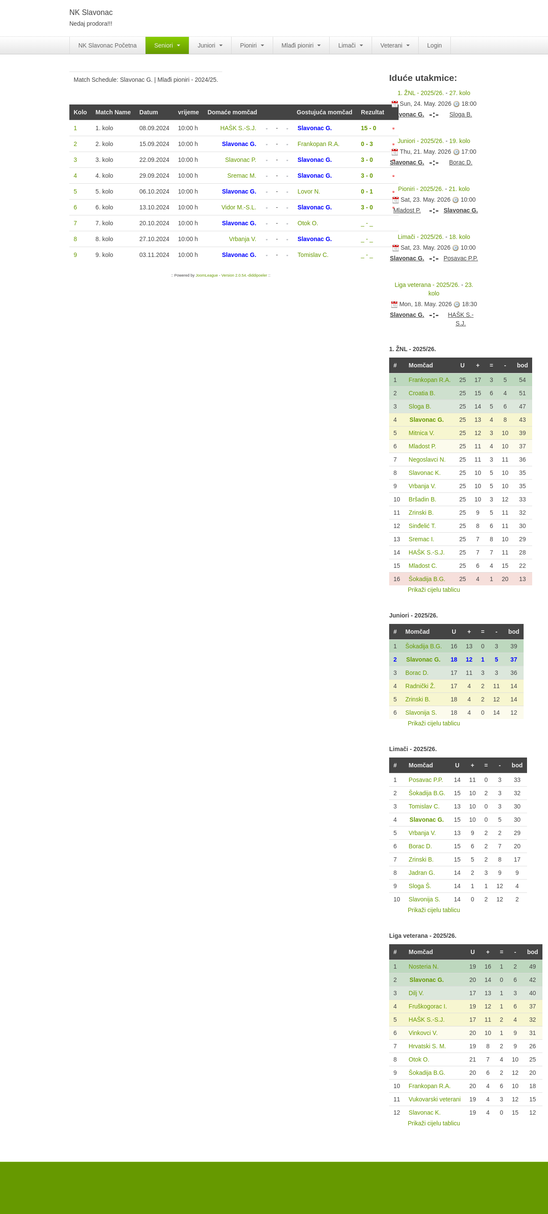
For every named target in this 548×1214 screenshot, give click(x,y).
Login (434, 45)
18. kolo (459, 236)
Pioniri (252, 45)
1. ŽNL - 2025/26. (421, 92)
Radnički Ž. (420, 686)
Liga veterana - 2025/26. (427, 284)
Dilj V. (416, 993)
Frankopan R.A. (430, 379)
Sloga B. (420, 406)
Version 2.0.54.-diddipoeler (244, 275)
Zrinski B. (421, 512)
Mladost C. (423, 565)
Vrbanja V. (422, 486)
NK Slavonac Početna (107, 45)
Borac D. (417, 672)
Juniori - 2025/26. (421, 140)
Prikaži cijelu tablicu (434, 589)
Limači (350, 45)
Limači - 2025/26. (421, 236)
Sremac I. (422, 539)
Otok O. (419, 1059)
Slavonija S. (421, 712)
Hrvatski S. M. (427, 1046)
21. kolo (459, 188)
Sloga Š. (420, 886)
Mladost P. (422, 446)
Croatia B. (422, 393)
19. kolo (459, 140)
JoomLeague (207, 275)
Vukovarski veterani (435, 1099)
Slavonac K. (425, 472)
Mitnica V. (422, 433)
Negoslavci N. (427, 459)
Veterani (395, 45)
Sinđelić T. (422, 525)
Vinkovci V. (423, 1032)
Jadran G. (422, 872)
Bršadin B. (423, 499)
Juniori (210, 45)
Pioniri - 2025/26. (421, 188)
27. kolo (459, 92)
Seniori (167, 45)
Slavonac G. (427, 419)
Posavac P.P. (426, 779)
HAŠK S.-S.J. (427, 552)
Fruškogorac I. (428, 1006)
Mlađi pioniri (301, 45)
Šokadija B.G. (427, 579)
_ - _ (367, 223)
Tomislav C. (424, 806)
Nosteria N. (424, 966)
